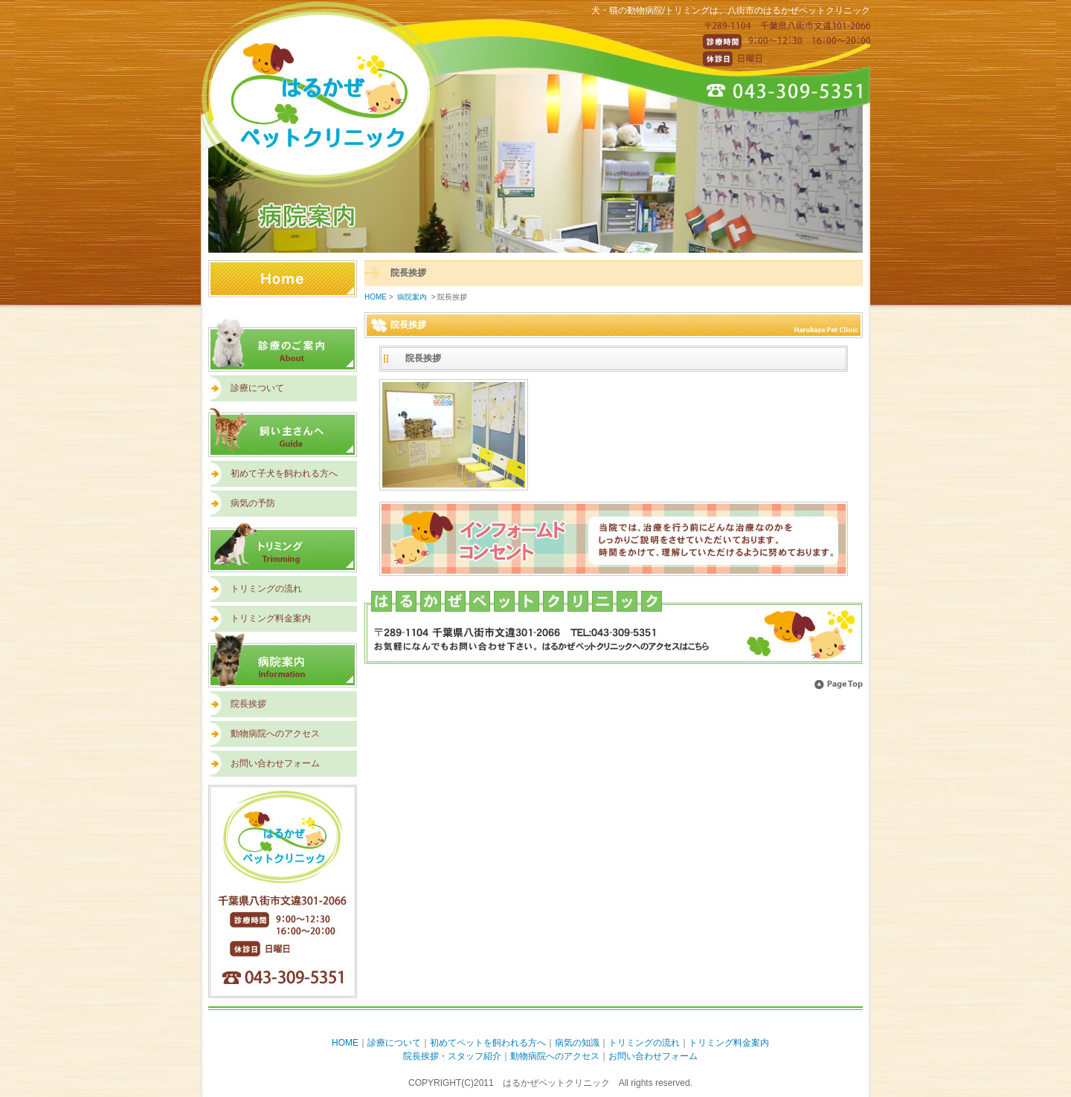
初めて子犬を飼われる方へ (284, 473)
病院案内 (282, 659)
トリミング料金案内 (271, 618)
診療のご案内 (282, 344)
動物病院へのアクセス (275, 733)
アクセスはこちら (613, 628)
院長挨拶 (248, 704)
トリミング (282, 544)
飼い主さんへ (282, 429)
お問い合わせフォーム (275, 763)
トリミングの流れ (266, 588)
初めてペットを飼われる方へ (488, 1043)
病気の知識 (577, 1043)
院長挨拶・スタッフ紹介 (452, 1056)
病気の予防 (253, 503)
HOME (282, 288)
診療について (257, 388)
